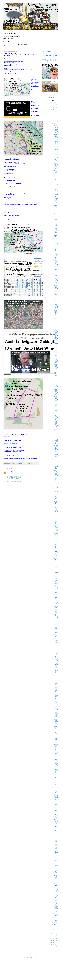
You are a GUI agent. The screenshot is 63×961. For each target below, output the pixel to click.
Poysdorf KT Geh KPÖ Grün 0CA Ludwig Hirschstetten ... (55, 520)
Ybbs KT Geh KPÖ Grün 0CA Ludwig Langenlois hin (55, 681)
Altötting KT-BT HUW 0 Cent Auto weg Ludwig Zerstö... (55, 208)
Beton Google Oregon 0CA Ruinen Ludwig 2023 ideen (55, 781)
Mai (54, 922)
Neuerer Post (6, 504)
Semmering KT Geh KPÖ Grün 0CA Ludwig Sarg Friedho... (55, 609)
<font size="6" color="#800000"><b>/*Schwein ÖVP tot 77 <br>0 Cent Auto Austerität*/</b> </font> (50, 55)
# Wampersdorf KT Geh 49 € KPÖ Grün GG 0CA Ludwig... (55, 643)
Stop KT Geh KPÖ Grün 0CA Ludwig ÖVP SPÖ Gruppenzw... (55, 870)
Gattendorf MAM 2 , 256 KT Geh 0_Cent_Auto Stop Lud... (55, 313)
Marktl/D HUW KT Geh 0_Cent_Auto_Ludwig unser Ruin (55, 330)
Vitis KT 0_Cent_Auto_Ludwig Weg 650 (55, 194)
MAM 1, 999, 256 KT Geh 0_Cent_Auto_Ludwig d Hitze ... (55, 305)
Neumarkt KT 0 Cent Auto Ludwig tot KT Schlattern (55, 166)
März (55, 926)
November (56, 114)
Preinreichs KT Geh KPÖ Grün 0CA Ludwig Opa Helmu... (55, 634)
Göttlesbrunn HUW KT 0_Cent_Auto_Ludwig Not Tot (55, 353)
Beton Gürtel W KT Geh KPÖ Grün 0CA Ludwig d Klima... (55, 838)
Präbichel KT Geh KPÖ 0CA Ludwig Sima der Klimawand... (55, 482)
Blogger (37, 957)
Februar (55, 928)
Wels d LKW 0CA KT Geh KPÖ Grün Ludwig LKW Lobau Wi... (55, 578)
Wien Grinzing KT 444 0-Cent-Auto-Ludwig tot (55, 173)
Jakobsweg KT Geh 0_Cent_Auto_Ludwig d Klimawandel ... (55, 288)
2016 (54, 942)
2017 (54, 940)
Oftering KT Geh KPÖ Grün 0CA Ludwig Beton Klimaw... (55, 569)
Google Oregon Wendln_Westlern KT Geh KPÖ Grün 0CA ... (55, 738)
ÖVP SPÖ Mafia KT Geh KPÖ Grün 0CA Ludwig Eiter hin (55, 822)
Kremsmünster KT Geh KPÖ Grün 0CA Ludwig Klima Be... (55, 846)
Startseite (21, 504)
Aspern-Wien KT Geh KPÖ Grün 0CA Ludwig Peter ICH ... (55, 618)
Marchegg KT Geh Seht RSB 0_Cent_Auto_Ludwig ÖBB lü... (55, 424)
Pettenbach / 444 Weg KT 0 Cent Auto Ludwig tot (55, 158)
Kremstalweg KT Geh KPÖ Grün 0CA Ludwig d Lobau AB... (55, 772)
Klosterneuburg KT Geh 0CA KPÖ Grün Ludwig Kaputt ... (55, 553)
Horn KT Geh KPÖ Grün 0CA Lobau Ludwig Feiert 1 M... (55, 714)
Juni (55, 125)
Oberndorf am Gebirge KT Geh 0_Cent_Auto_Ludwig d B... (55, 376)
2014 (54, 946)
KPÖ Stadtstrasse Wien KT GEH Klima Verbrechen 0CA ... (55, 457)
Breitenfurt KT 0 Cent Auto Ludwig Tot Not (55, 181)
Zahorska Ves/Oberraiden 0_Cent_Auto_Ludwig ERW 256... (55, 416)
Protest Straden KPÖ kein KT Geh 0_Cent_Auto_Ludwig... (55, 473)
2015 (54, 944)
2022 (54, 109)
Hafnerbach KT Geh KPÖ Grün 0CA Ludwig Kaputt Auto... (55, 756)
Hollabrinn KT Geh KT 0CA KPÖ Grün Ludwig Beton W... (55, 706)
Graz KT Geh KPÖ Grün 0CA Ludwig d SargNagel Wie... (55, 689)
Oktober (55, 117)
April (55, 924)
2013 (54, 947)
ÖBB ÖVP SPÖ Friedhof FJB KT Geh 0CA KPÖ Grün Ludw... (55, 697)
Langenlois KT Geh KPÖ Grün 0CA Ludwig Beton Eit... (55, 674)
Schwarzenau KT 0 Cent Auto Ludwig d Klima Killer (55, 216)
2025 (54, 104)
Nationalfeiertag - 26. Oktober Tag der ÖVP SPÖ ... (55, 545)
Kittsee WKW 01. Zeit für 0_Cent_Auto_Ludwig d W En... (55, 346)
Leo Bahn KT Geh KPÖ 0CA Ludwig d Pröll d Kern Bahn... (55, 513)
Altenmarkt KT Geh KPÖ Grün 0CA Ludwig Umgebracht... (55, 595)
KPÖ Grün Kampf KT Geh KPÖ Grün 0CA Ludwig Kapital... (55, 862)
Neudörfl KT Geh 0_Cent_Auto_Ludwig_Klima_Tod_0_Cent (55, 440)
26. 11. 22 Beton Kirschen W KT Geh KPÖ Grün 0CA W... (55, 764)
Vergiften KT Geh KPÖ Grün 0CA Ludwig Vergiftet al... (55, 666)
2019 (54, 936)
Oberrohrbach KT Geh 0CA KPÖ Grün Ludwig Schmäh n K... (55, 626)
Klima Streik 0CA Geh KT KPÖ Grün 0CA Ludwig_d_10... (55, 894)
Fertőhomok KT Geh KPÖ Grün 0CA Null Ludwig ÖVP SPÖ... (55, 537)
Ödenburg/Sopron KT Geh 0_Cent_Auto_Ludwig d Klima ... (55, 448)
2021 (54, 933)
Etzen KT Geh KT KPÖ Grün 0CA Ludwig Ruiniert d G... (55, 790)
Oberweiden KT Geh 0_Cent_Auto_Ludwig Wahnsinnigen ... (55, 408)
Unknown (8, 471)
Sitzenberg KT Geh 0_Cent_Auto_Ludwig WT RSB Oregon (55, 367)
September (56, 118)
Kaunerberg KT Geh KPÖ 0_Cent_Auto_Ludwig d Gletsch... (55, 465)
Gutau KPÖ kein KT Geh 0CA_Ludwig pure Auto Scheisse (55, 504)
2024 (54, 105)
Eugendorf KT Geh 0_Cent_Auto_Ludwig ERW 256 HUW (55, 392)
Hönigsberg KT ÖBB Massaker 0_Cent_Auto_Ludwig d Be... (55, 130)
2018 (54, 938)
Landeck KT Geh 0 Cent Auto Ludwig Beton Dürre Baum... (55, 230)
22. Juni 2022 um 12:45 (16, 471)
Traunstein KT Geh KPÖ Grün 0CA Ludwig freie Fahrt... (55, 807)
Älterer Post (36, 504)
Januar (55, 930)
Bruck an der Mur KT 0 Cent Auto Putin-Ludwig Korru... (55, 201)
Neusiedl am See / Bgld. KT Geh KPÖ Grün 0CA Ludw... (55, 815)
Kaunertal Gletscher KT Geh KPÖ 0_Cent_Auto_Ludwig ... (55, 384)
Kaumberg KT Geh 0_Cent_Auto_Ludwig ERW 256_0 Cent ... (55, 399)
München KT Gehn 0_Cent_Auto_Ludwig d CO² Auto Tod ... (55, 297)
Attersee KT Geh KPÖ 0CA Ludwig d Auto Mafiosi (55, 497)
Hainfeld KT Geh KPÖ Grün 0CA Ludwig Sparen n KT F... (55, 902)
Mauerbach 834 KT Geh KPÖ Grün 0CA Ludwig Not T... (55, 909)
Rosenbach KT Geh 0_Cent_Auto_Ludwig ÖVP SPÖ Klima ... (55, 272)
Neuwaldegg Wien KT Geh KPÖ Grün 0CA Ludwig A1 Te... (55, 651)
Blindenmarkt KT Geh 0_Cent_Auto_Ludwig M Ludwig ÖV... (55, 280)
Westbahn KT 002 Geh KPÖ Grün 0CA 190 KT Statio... (55, 722)
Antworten (9, 483)
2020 (54, 935)
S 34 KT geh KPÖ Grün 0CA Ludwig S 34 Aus (55, 602)
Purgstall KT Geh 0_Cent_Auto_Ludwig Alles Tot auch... (55, 338)
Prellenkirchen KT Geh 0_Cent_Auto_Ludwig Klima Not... (55, 264)
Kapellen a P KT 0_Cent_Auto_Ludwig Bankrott (55, 137)
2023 (54, 107)
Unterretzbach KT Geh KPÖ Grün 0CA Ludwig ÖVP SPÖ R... (55, 562)
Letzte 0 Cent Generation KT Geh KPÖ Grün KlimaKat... (55, 830)
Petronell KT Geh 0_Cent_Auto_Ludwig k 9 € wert (55, 360)
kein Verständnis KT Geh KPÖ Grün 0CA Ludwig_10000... (55, 887)
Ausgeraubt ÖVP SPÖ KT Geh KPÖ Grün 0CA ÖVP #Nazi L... (55, 917)
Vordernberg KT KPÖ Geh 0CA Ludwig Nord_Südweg (55, 489)
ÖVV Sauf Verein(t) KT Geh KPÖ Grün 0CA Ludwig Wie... (55, 878)
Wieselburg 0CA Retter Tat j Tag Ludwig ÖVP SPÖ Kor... (55, 528)
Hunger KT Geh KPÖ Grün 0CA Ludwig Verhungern (55, 659)
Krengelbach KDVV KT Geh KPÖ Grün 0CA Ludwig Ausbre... (55, 587)
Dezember (56, 111)
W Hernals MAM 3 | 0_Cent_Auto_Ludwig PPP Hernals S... (55, 322)
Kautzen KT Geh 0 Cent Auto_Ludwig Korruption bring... (55, 239)
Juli (54, 123)
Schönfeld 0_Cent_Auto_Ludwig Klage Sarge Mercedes (55, 432)
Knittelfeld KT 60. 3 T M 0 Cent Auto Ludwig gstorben (55, 151)
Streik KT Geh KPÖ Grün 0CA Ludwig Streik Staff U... (55, 854)
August (55, 121)
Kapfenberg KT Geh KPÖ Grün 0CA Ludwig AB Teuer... (55, 747)
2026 (54, 102)
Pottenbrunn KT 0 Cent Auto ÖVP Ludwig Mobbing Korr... (55, 144)
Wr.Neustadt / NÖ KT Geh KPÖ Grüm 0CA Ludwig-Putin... (55, 798)
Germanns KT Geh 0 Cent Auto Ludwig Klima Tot (55, 223)
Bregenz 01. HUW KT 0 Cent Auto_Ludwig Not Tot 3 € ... (55, 187)
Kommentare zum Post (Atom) (13, 506)
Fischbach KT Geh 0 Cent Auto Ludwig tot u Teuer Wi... (55, 255)
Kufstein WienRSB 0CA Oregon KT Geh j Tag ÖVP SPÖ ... (55, 730)
